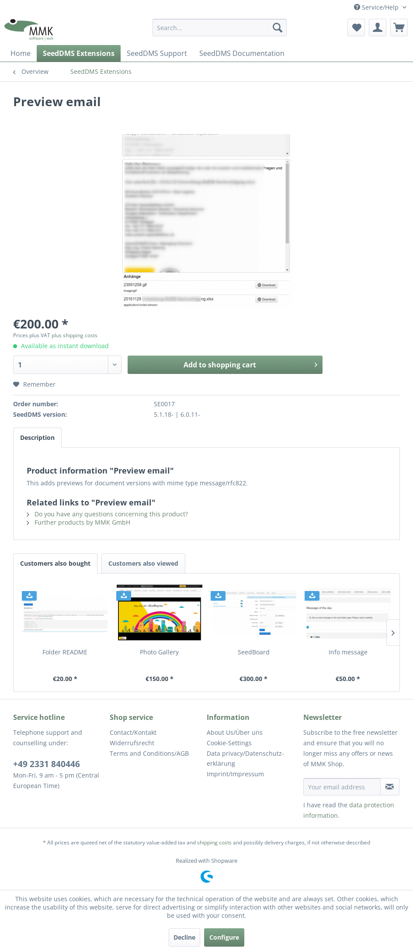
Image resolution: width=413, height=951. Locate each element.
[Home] (20, 53)
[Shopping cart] (399, 27)
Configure (224, 937)
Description (37, 437)
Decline (184, 937)
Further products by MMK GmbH (78, 522)
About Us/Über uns (235, 732)
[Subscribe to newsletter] (389, 786)
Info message (348, 652)
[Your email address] (342, 786)
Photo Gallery (159, 652)
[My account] (377, 27)
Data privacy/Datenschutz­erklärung (245, 758)
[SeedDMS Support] (157, 53)
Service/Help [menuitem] (377, 7)
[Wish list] (356, 27)
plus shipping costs (74, 335)
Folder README (64, 652)
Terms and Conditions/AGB (149, 753)
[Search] (277, 27)
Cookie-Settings (229, 743)
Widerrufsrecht (132, 743)
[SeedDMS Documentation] (242, 53)
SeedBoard (254, 652)
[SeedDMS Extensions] (79, 53)
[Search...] (220, 27)
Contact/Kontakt (133, 732)
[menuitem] (220, 27)
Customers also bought (55, 563)
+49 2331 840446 (46, 764)
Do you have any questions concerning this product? (107, 514)
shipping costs (214, 842)
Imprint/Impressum (235, 774)
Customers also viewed (143, 563)
